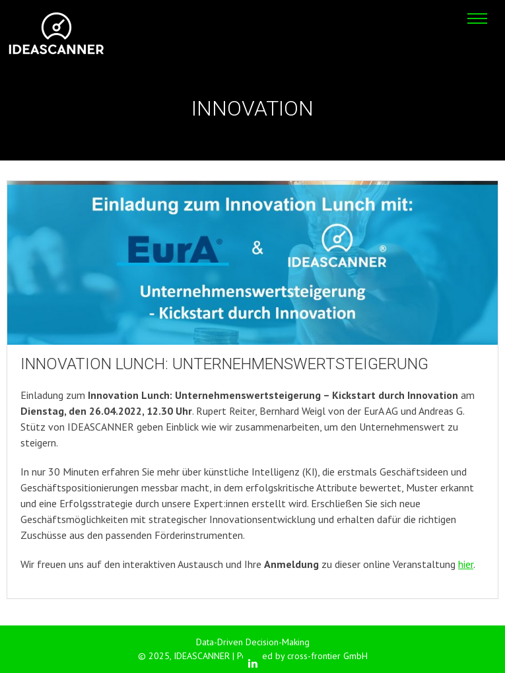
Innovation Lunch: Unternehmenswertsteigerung (224, 364)
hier (465, 564)
